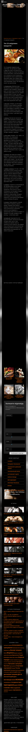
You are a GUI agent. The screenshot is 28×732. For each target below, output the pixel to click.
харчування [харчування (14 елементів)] (16, 690)
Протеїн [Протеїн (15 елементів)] (6, 666)
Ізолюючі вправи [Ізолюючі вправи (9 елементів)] (8, 645)
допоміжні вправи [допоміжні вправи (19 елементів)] (11, 674)
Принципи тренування (14, 464)
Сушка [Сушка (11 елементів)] (13, 668)
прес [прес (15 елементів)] (20, 682)
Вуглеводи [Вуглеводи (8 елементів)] (9, 655)
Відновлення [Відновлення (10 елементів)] (15, 655)
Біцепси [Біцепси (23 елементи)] (10, 653)
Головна (10, 461)
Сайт (7, 448)
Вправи (10, 485)
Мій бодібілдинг (12, 480)
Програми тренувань (13, 482)
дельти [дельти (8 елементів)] (8, 672)
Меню (5, 1)
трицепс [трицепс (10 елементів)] (10, 690)
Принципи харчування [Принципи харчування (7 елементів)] (11, 661)
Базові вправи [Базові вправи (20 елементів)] (16, 650)
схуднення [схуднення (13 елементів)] (17, 687)
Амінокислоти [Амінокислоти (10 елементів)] (16, 647)
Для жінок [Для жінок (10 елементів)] (9, 657)
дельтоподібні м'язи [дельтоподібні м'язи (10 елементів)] (15, 672)
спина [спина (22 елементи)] (20, 685)
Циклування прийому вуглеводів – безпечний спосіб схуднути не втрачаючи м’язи (14, 627)
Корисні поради (12, 477)
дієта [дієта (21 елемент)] (20, 674)
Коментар (8, 415)
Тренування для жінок (14, 471)
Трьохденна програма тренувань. (12, 513)
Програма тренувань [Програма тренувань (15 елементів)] (15, 663)
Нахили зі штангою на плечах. (11, 585)
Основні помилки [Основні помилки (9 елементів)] (13, 659)
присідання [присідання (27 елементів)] (9, 685)
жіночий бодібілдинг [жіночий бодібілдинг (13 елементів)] (10, 676)
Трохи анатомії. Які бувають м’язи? (12, 544)
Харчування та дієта (16, 38)
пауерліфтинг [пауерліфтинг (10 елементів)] (7, 682)
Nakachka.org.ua (7, 38)
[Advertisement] (14, 22)
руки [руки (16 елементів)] (15, 685)
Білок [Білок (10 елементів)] (5, 653)
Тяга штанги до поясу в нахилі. (11, 594)
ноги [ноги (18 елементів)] (13, 679)
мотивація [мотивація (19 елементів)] (8, 679)
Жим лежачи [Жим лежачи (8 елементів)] (15, 657)
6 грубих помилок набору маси (11, 619)
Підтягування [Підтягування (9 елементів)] (12, 666)
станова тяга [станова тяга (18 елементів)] (8, 687)
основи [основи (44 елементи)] (19, 679)
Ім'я (9, 434)
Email (9, 442)
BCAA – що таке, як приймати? (11, 614)
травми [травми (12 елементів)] (6, 690)
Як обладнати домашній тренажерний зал (14, 621)
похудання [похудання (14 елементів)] (14, 682)
